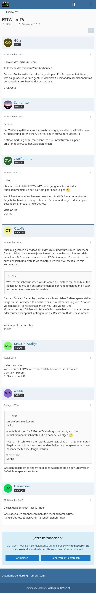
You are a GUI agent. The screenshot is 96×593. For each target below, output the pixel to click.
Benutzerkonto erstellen (66, 557)
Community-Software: (48, 587)
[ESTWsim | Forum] (5, 4)
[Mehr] (90, 54)
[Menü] (91, 4)
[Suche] (73, 4)
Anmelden (22, 557)
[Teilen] (91, 30)
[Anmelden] (82, 4)
